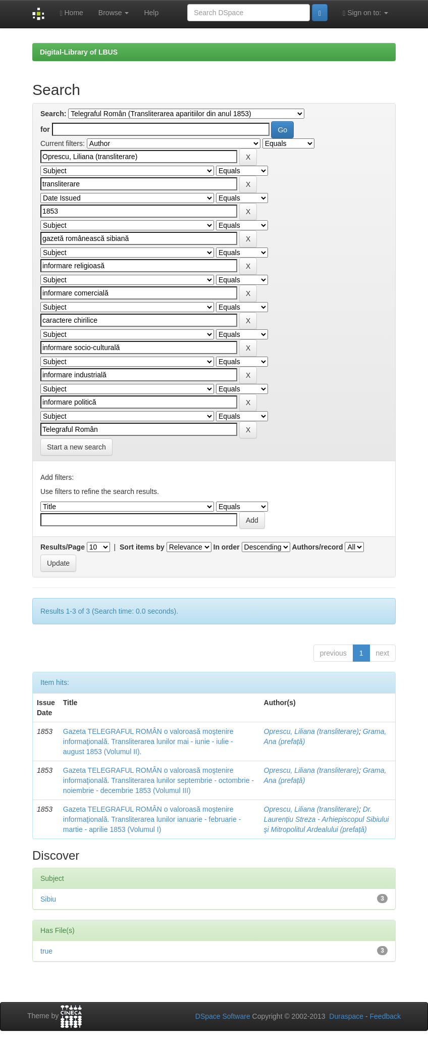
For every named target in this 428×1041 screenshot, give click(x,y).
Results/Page (62, 547)
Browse (113, 13)
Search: (53, 114)
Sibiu (48, 899)
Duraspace (346, 1016)
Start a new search (76, 447)
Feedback (385, 1016)
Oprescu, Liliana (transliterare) (311, 731)
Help (151, 13)
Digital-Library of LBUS (79, 52)
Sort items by (142, 547)
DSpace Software (222, 1016)
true (46, 951)
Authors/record (317, 547)
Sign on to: (365, 13)
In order (226, 547)
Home (71, 13)
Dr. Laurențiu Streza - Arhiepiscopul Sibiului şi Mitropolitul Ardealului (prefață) (326, 819)
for (45, 129)
